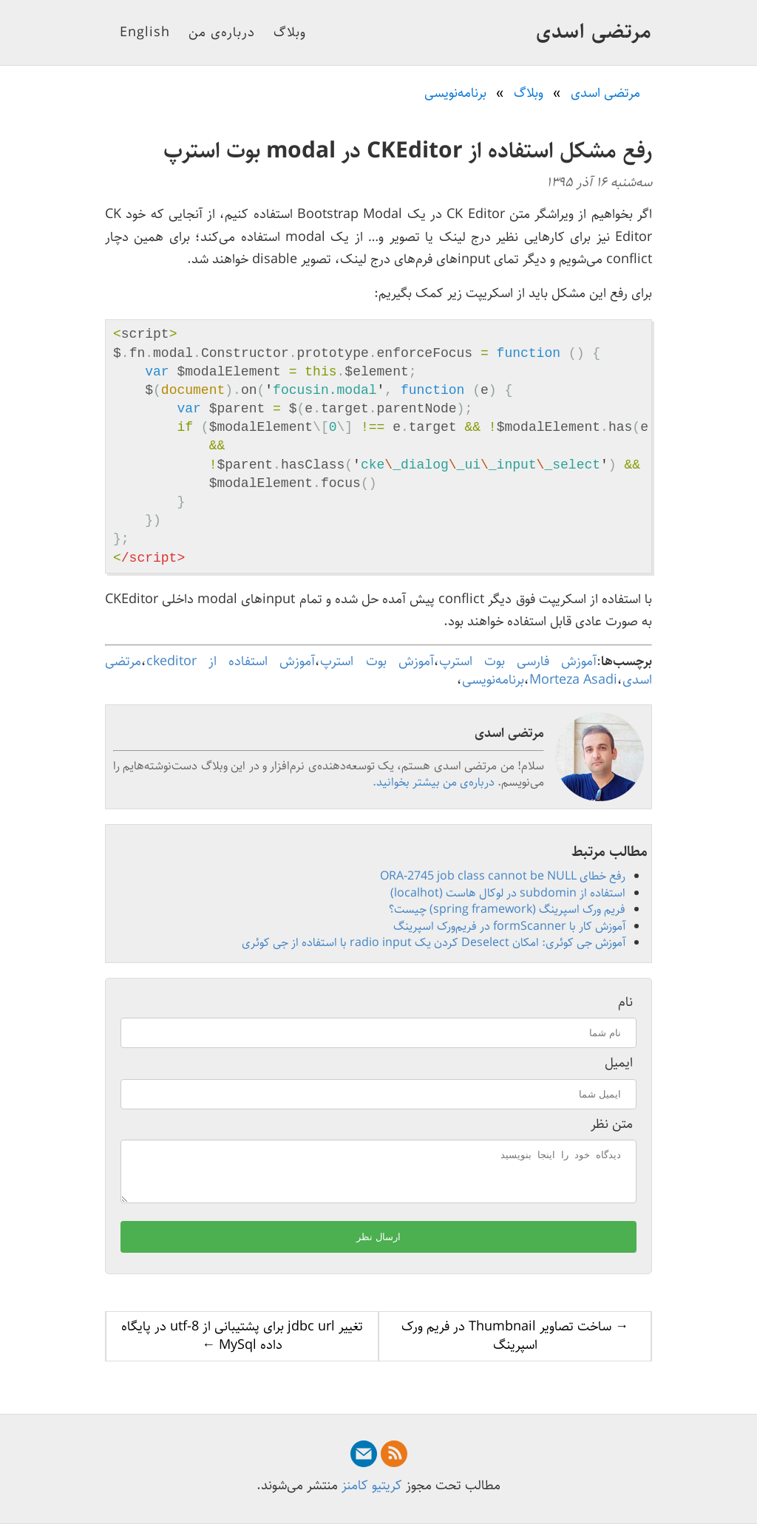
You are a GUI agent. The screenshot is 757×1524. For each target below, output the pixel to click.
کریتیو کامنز (372, 1485)
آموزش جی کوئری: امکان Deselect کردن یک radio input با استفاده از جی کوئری (433, 942)
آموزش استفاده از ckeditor (230, 661)
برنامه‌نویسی (493, 680)
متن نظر (612, 1124)
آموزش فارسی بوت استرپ (518, 661)
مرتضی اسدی (594, 32)
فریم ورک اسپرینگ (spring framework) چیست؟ (507, 909)
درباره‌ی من (222, 32)
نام (625, 1002)
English (145, 32)
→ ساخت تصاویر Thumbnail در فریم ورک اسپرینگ (514, 1344)
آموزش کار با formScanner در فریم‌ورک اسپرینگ (509, 926)
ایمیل (619, 1063)
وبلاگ (290, 32)
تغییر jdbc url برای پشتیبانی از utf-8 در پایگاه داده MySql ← (242, 1344)
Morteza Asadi (573, 680)
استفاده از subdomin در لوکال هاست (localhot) (507, 893)
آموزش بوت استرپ (376, 661)
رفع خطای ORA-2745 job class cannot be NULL (502, 876)
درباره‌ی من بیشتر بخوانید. (434, 782)
